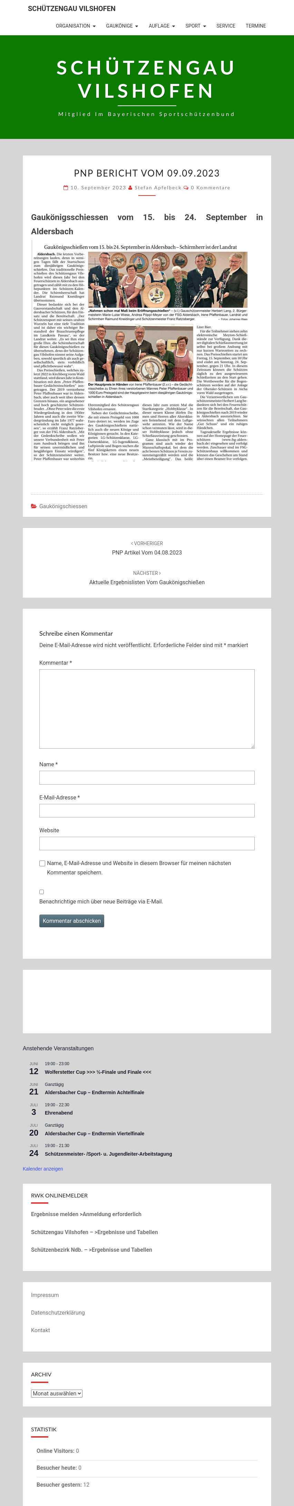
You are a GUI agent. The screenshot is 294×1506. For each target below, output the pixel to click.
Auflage (159, 26)
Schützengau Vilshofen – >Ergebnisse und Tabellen (94, 1232)
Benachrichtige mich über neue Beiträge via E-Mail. (101, 901)
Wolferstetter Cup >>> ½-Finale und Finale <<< (98, 1072)
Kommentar (55, 663)
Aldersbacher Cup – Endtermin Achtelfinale (94, 1092)
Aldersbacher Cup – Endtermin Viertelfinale (94, 1133)
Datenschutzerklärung (58, 1312)
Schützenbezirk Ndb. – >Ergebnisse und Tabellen (91, 1250)
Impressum (45, 1295)
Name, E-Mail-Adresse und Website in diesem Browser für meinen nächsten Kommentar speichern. (139, 868)
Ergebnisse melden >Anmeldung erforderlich (86, 1214)
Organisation (73, 26)
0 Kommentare (211, 187)
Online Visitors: (56, 1451)
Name (48, 764)
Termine (256, 26)
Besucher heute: (57, 1468)
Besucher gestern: (60, 1484)
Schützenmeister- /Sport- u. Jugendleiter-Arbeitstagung (108, 1154)
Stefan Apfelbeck (158, 187)
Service (226, 26)
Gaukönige (119, 26)
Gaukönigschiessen (63, 506)
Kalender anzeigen (43, 1169)
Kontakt (40, 1330)
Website (49, 830)
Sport (193, 26)
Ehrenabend (59, 1113)
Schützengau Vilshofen (72, 8)
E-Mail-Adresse (59, 797)
